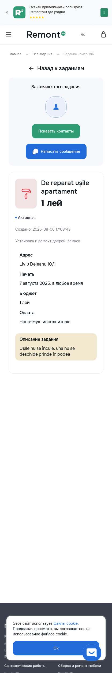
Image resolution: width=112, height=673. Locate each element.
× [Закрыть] (6, 13)
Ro (83, 34)
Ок (56, 648)
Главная (15, 54)
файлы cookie (66, 623)
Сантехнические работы (24, 665)
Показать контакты (56, 131)
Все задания (42, 54)
